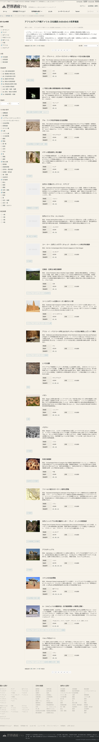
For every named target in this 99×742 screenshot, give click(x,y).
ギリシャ (3, 702)
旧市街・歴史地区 (8, 169)
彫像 (4, 192)
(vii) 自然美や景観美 (8, 86)
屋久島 (37, 691)
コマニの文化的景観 (49, 578)
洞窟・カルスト (7, 205)
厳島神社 (38, 702)
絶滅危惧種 (6, 167)
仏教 (4, 131)
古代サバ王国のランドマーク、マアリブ (55, 184)
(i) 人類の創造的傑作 (9, 71)
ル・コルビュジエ (51, 706)
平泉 (48, 698)
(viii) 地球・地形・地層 (9, 89)
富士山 (48, 700)
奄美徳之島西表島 (51, 710)
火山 (4, 151)
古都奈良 (38, 705)
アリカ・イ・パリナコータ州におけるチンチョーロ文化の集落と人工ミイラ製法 (69, 331)
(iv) (58, 172)
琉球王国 (49, 689)
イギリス (3, 698)
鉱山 (4, 182)
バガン (44, 395)
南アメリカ (6, 40)
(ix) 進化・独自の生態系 (10, 91)
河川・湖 (5, 203)
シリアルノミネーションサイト (12, 118)
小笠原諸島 (49, 697)
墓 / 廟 (4, 143)
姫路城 (37, 689)
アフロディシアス (48, 549)
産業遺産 (5, 125)
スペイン (3, 700)
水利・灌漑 (6, 190)
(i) (53, 383)
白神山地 (38, 695)
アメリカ (25, 691)
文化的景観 (6, 123)
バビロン (45, 427)
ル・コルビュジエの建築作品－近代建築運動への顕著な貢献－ (63, 606)
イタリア (3, 691)
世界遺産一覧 (9, 15)
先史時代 (5, 177)
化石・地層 (6, 200)
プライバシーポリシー (53, 725)
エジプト (25, 707)
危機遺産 (5, 113)
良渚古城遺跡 (46, 459)
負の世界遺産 (75, 691)
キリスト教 (6, 128)
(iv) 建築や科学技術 (8, 79)
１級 (4, 214)
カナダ (25, 693)
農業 (4, 187)
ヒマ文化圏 (46, 363)
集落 (4, 185)
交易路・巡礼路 (7, 172)
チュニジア (26, 709)
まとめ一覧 (33, 725)
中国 (13, 693)
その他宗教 (6, 136)
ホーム (1, 15)
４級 (4, 222)
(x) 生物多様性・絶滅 (9, 94)
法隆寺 (37, 693)
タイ (13, 700)
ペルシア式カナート (49, 638)
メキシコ (25, 695)
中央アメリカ (6, 37)
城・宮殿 (5, 174)
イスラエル (15, 711)
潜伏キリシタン (51, 708)
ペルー (3, 713)
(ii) (53, 140)
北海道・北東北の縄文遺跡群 (52, 269)
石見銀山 (49, 695)
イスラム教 (6, 133)
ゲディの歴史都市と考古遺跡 (52, 152)
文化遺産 (5, 57)
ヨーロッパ (6, 30)
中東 (4, 42)
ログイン (82, 6)
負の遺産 (5, 115)
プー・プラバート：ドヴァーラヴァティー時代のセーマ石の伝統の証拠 (66, 56)
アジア (5, 32)
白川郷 (37, 698)
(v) (56, 76)
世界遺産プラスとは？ (6, 725)
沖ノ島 (37, 708)
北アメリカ (6, 35)
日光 (37, 706)
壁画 (4, 141)
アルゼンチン (5, 711)
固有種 (5, 164)
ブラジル (3, 709)
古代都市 (5, 179)
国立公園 (5, 161)
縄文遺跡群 (39, 712)
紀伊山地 (49, 691)
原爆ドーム (39, 700)
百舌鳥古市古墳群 (40, 710)
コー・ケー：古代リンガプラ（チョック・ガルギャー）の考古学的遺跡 (66, 244)
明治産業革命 (50, 705)
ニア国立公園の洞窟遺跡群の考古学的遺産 (56, 88)
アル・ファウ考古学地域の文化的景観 (55, 120)
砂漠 (4, 146)
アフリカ (5, 45)
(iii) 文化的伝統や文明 (9, 76)
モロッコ (25, 711)
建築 (4, 138)
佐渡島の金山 (50, 712)
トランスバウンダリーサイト (11, 120)
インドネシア (15, 695)
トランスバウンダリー (66, 693)
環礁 (4, 156)
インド (14, 691)
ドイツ (3, 693)
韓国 (13, 697)
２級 (4, 217)
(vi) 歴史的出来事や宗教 (10, 84)
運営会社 (16, 725)
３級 (4, 219)
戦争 (4, 195)
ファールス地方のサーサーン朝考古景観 (55, 489)
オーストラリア (5, 718)
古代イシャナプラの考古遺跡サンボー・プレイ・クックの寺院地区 (64, 521)
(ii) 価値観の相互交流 (9, 73)
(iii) (53, 76)
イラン (14, 709)
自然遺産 (5, 59)
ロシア (3, 697)
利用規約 (63, 725)
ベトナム (14, 698)
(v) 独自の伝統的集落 (9, 81)
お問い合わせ (70, 725)
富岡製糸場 (49, 702)
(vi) (58, 415)
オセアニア (6, 48)
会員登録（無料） (93, 6)
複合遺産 (5, 62)
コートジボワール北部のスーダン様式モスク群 (57, 301)
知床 (48, 693)
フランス (3, 695)
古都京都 (38, 697)
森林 (4, 159)
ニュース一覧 (41, 725)
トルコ (14, 707)
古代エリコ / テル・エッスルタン (53, 216)
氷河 (4, 149)
